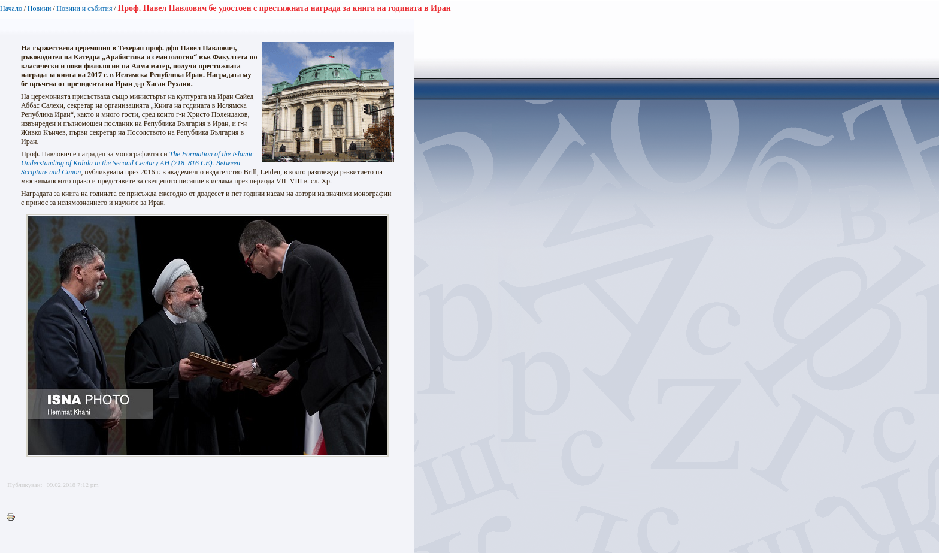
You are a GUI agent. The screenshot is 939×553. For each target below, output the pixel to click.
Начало (11, 8)
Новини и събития (84, 8)
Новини (40, 8)
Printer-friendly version (14, 517)
